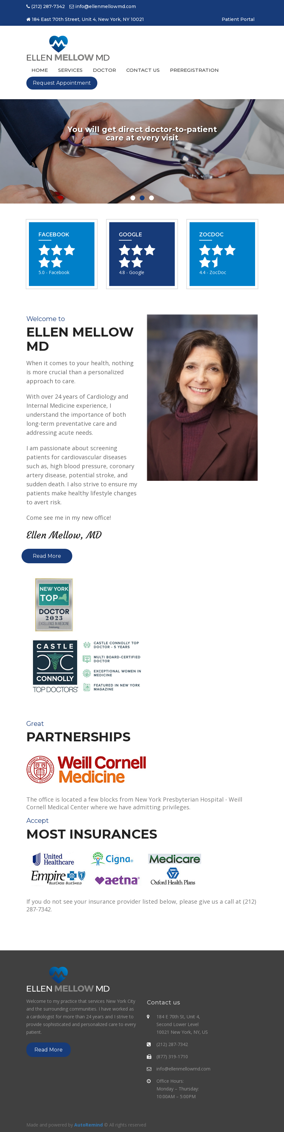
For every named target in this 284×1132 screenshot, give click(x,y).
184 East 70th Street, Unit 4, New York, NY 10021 (88, 19)
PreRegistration (194, 70)
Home (39, 70)
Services (70, 70)
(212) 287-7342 (48, 6)
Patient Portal (238, 19)
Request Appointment (62, 83)
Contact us (143, 70)
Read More (47, 556)
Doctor (104, 70)
